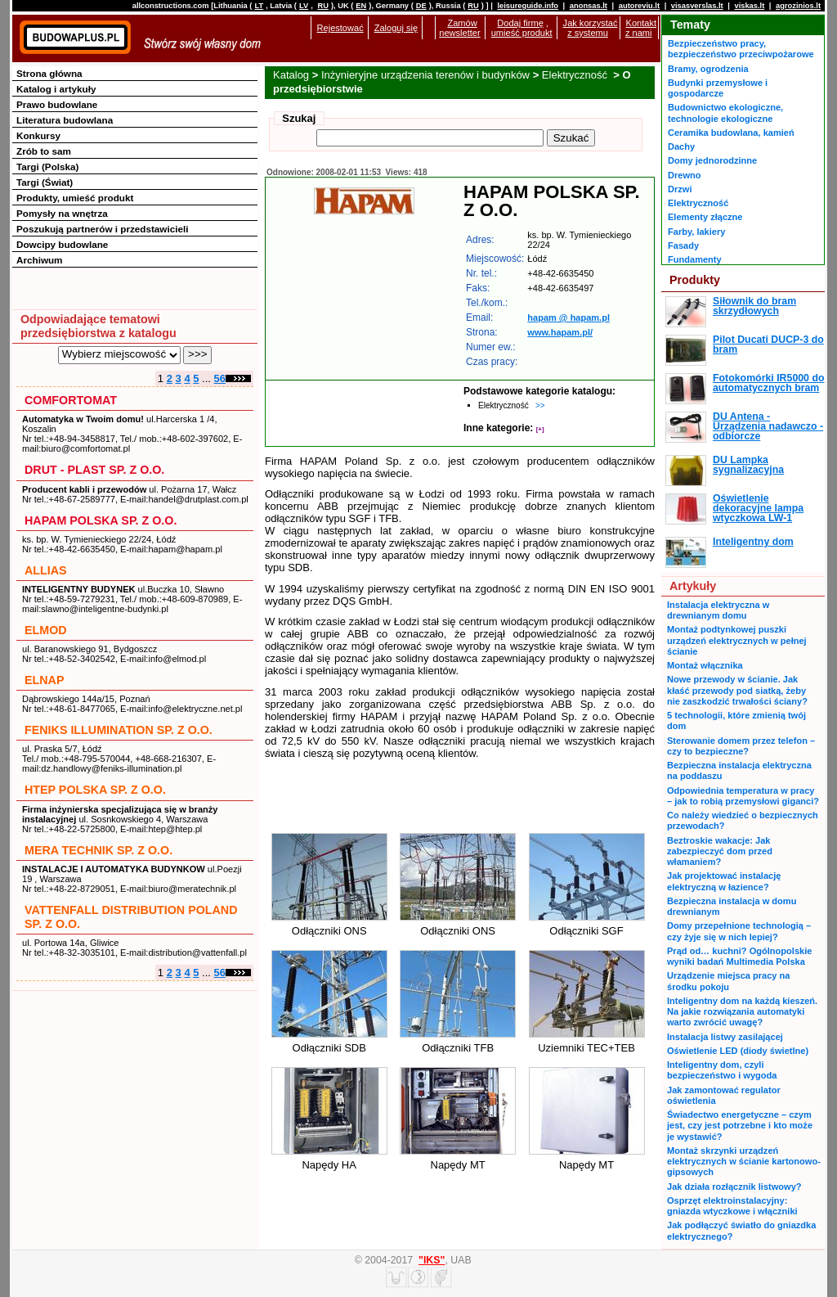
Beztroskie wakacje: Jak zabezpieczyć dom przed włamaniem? (719, 851)
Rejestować (340, 28)
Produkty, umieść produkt (74, 197)
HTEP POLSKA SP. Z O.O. (95, 789)
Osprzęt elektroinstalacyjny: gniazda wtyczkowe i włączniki (732, 1206)
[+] (540, 429)
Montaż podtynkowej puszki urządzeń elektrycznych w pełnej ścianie (737, 640)
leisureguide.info (527, 6)
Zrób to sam (43, 151)
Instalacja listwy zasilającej (725, 1037)
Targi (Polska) (47, 166)
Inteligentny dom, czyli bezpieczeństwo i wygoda (722, 1070)
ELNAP (44, 680)
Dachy (681, 146)
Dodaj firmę (520, 23)
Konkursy (38, 135)
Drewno (684, 175)
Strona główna (49, 73)
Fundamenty (695, 259)
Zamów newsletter (459, 28)
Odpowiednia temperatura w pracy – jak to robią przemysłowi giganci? (743, 796)
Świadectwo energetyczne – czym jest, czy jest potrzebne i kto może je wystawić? (739, 1126)
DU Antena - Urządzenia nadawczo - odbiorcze (768, 427)
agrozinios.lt (798, 6)
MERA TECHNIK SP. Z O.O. (98, 850)
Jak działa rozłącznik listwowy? (734, 1186)
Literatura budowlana (64, 120)
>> (540, 405)
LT (258, 6)
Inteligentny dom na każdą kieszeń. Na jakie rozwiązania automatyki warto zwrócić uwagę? (742, 1012)
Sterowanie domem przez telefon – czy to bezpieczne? (741, 746)
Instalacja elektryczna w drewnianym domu (718, 610)
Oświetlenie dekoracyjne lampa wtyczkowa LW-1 (758, 509)
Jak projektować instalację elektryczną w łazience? (724, 881)
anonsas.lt (588, 6)
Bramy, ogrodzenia (708, 69)
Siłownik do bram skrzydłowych (754, 306)
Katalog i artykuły (56, 88)
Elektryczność (576, 75)
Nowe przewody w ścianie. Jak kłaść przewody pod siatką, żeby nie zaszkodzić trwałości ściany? (737, 690)
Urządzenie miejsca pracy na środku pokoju (728, 980)
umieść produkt (522, 33)
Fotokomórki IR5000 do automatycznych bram (769, 383)
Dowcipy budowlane (62, 244)
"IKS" (431, 1260)
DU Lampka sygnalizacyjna (748, 464)
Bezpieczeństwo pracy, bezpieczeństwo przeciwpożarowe (741, 48)
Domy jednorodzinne (712, 160)
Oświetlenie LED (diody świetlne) (737, 1051)
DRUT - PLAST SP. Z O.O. (94, 469)
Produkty (694, 279)
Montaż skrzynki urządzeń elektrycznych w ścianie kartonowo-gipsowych (744, 1162)
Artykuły (692, 585)
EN (361, 6)
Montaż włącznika (705, 665)
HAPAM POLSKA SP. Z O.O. (101, 520)
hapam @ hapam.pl (568, 317)
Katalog (291, 75)
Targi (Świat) (44, 182)
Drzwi (680, 189)
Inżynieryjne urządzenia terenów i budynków (425, 75)
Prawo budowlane (56, 104)
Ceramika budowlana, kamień (731, 132)
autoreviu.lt (639, 6)
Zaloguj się (396, 28)
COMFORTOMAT (71, 400)
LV (303, 6)
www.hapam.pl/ (560, 332)
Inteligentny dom (753, 541)
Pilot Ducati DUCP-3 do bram (768, 344)
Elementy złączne (705, 217)
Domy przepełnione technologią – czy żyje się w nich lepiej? (739, 931)
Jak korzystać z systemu (590, 28)
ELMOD (46, 630)
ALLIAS (46, 570)
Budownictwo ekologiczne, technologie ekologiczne (725, 112)
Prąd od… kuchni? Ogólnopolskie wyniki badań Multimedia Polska (739, 956)
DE (421, 6)
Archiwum (39, 259)
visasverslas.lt (697, 6)
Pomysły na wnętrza (62, 213)
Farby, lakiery (696, 231)
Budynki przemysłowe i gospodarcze (718, 88)
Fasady (683, 245)
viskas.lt (749, 6)
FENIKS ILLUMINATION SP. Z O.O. (119, 729)
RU (322, 6)
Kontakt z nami (640, 28)
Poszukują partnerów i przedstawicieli (102, 228)
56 (220, 378)
